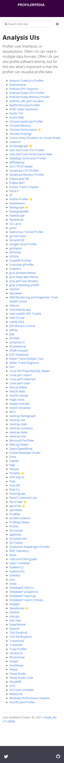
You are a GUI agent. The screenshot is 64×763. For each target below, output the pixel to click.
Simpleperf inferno (21, 588)
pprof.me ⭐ (17, 506)
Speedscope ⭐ (19, 608)
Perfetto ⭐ (16, 473)
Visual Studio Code (21, 678)
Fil (10, 195)
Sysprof (14, 628)
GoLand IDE (16, 240)
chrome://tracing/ (20, 134)
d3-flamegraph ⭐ (20, 146)
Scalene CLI (16, 567)
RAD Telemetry (19, 551)
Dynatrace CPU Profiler (24, 170)
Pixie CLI (14, 489)
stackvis (14, 612)
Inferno (14, 305)
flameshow (16, 220)
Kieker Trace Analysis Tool (26, 359)
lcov (11, 367)
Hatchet (14, 289)
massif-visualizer (20, 408)
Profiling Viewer (19, 522)
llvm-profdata (18, 387)
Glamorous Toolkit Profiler (26, 232)
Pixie (12, 481)
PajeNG (14, 461)
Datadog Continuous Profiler (27, 158)
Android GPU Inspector (24, 89)
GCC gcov (15, 224)
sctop (12, 583)
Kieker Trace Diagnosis (24, 363)
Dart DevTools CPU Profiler (27, 150)
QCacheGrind (17, 538)
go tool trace (17, 236)
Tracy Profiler (18, 649)
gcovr (13, 228)
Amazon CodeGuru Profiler (26, 80)
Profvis (13, 526)
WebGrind (15, 694)
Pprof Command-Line (23, 498)
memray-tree (17, 436)
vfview (13, 669)
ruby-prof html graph (23, 559)
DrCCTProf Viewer (21, 166)
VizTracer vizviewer (21, 690)
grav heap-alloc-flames (24, 277)
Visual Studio (17, 673)
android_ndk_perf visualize (26, 101)
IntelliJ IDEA (16, 322)
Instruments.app (20, 309)
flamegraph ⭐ (18, 207)
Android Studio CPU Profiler (27, 93)
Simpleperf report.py (22, 596)
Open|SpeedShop (20, 449)
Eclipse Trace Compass (24, 187)
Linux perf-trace (19, 383)
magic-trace (16, 399)
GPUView (15, 252)
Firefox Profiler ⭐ (21, 199)
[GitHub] (58, 756)
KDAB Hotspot (18, 350)
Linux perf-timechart (22, 379)
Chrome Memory (20, 125)
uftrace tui (16, 653)
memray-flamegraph (22, 416)
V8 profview (17, 657)
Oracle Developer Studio (24, 453)
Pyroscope (16, 530)
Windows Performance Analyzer (29, 698)
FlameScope (17, 215)
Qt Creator (16, 543)
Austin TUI (16, 113)
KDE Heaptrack (19, 354)
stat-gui (14, 616)
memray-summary (21, 428)
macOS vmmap (18, 395)
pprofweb (15, 510)
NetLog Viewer (19, 444)
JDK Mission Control (22, 326)
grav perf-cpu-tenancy (23, 281)
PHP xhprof (16, 477)
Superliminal (17, 624)
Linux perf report (20, 375)
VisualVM (15, 682)
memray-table (18, 432)
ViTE (12, 686)
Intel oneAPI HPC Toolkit (25, 314)
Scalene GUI (17, 571)
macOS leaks (17, 391)
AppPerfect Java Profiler (24, 105)
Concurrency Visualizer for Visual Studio (35, 138)
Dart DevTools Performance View (30, 154)
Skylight (14, 604)
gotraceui (15, 248)
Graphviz (15, 269)
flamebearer (17, 203)
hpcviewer (15, 293)
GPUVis (14, 256)
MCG (12, 412)
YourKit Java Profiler (22, 702)
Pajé (12, 465)
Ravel (12, 555)
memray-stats (18, 424)
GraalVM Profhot (20, 260)
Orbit (12, 457)
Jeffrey (13, 330)
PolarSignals (17, 493)
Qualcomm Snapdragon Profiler (29, 547)
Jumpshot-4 (16, 342)
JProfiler (14, 338)
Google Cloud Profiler (23, 244)
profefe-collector (20, 518)
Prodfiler (14, 514)
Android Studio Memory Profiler (29, 97)
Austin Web (16, 117)
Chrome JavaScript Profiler (26, 121)
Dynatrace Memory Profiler (26, 175)
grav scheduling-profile (24, 285)
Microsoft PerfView (21, 440)
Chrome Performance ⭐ (25, 130)
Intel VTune (16, 318)
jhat (11, 334)
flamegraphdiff (18, 211)
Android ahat (17, 85)
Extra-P (14, 191)
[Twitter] (6, 756)
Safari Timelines (19, 563)
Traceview (15, 645)
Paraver (14, 469)
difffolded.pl (16, 162)
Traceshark (16, 641)
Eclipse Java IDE (19, 179)
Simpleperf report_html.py (26, 600)
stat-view (15, 620)
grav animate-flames (22, 273)
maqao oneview (19, 404)
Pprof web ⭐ (18, 502)
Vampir (14, 661)
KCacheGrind (17, 346)
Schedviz (14, 575)
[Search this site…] (28, 24)
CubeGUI (15, 142)
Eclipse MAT (17, 183)
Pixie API (14, 485)
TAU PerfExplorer (20, 637)
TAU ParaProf (18, 633)
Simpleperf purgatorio (23, 592)
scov (12, 579)
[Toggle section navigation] (57, 24)
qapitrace (15, 534)
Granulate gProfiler (21, 264)
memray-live (17, 420)
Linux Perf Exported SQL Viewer (29, 371)
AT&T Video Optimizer (23, 109)
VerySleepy (16, 665)
